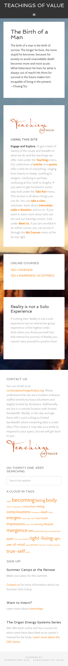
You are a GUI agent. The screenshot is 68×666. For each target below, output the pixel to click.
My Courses (33, 232)
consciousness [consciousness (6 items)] (18, 512)
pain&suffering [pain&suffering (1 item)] (40, 531)
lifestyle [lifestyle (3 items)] (48, 524)
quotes (53, 164)
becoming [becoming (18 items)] (23, 500)
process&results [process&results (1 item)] (54, 531)
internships (46, 205)
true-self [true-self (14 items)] (16, 551)
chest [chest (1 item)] (9, 507)
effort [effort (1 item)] (51, 512)
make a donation (21, 209)
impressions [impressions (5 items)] (16, 524)
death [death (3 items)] (44, 512)
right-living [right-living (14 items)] (41, 538)
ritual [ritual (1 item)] (27, 545)
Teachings (42, 160)
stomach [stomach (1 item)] (42, 545)
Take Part (41, 191)
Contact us (13, 584)
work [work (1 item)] (28, 552)
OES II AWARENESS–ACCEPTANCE (33, 275)
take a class (38, 200)
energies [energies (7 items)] (14, 518)
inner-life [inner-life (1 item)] (29, 525)
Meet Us (24, 223)
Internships (36, 608)
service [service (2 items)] (34, 544)
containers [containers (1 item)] (35, 512)
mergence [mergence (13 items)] (17, 530)
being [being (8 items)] (40, 500)
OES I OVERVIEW (22, 270)
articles (37, 164)
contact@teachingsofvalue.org (25, 390)
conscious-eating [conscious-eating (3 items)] (33, 506)
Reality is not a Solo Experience (30, 308)
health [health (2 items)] (44, 518)
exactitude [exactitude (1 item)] (26, 518)
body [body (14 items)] (51, 500)
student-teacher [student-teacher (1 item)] (53, 545)
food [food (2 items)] (38, 518)
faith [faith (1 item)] (33, 518)
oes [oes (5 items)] (31, 531)
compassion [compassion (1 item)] (17, 507)
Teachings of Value (34, 5)
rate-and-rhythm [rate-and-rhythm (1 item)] (21, 539)
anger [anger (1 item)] (9, 501)
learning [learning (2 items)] (38, 524)
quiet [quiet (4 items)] (10, 539)
